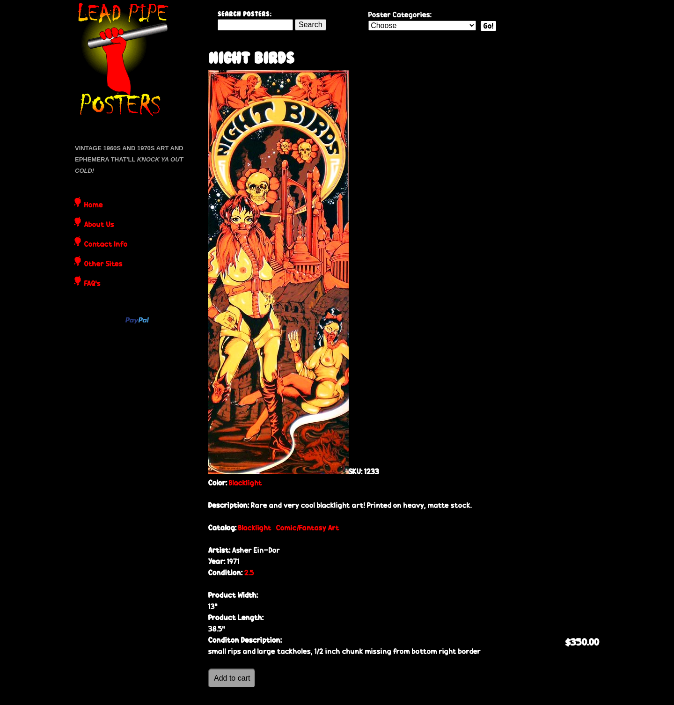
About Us (99, 225)
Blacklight (245, 483)
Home (93, 205)
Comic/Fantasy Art (307, 528)
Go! (488, 26)
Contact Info (106, 245)
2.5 (249, 573)
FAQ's (92, 284)
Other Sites (103, 264)
